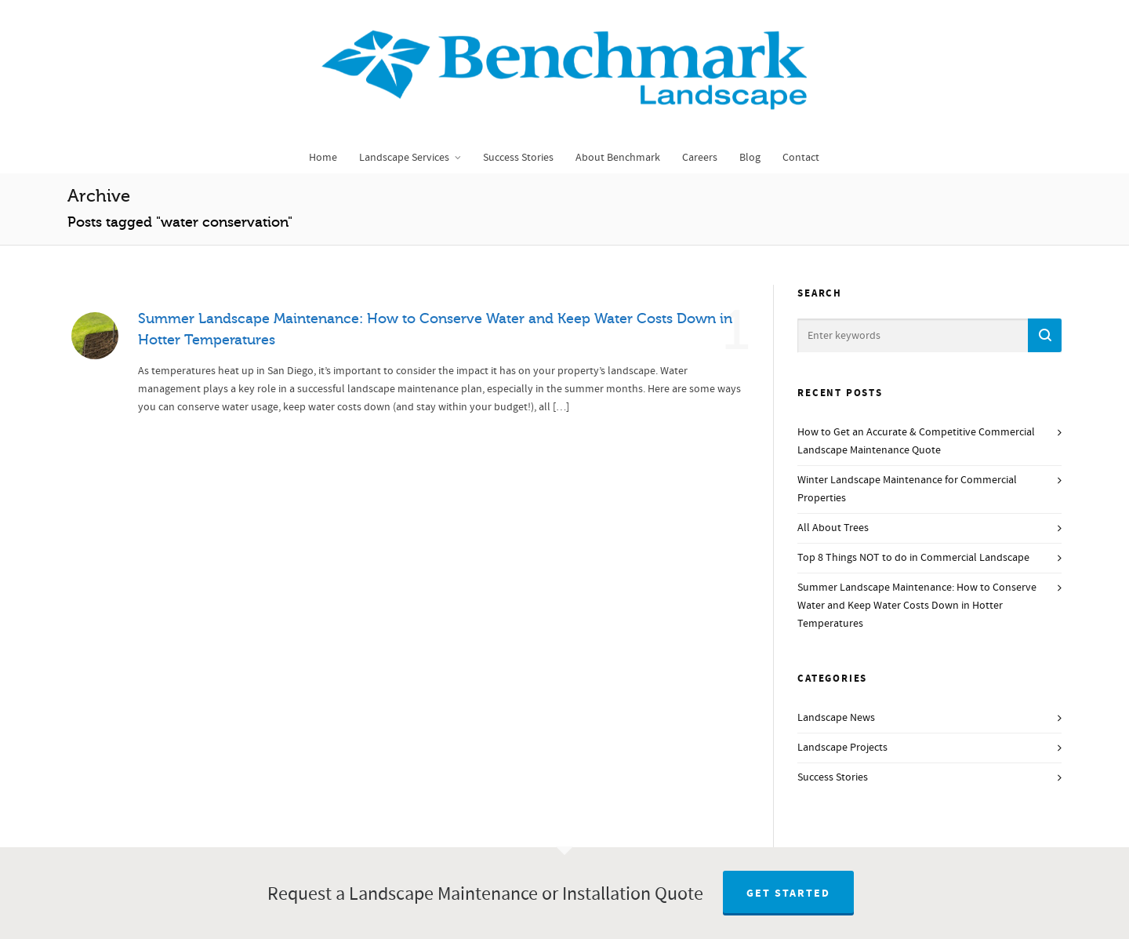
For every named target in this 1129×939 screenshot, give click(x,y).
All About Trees (833, 528)
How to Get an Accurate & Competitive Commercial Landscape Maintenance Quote (916, 441)
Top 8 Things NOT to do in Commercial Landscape (913, 558)
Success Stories (832, 777)
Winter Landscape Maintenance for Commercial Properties (907, 489)
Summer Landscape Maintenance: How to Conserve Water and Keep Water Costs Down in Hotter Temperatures (916, 606)
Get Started (788, 893)
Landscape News (836, 718)
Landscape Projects (842, 748)
